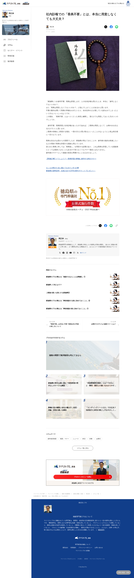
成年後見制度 (52, 439)
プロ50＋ (79, 559)
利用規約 (73, 547)
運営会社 (65, 547)
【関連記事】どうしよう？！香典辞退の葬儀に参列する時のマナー (71, 159)
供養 (90, 439)
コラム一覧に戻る (83, 448)
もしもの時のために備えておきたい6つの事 (62, 168)
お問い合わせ (99, 547)
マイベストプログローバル (97, 559)
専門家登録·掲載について (82, 544)
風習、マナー (64, 439)
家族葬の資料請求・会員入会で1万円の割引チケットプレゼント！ (71, 171)
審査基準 (101, 530)
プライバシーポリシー (85, 547)
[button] (83, 252)
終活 (83, 439)
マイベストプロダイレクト (68, 559)
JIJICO (86, 559)
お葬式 (53, 31)
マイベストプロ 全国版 (83, 550)
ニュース (76, 439)
